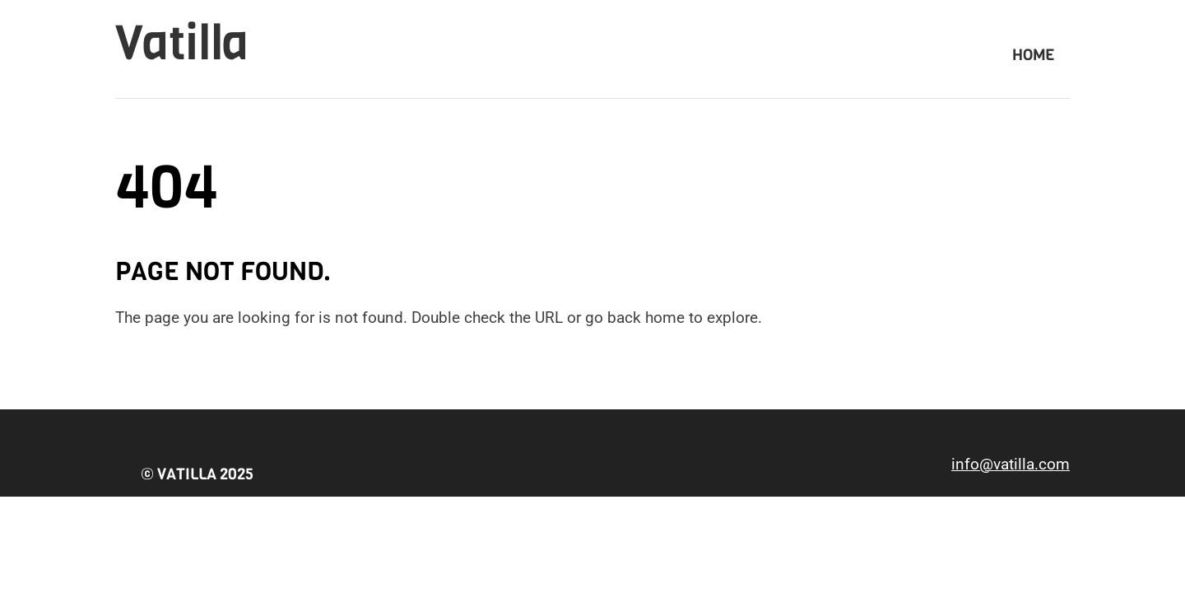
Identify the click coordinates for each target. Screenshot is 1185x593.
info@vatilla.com (1010, 464)
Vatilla (182, 43)
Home (1033, 54)
